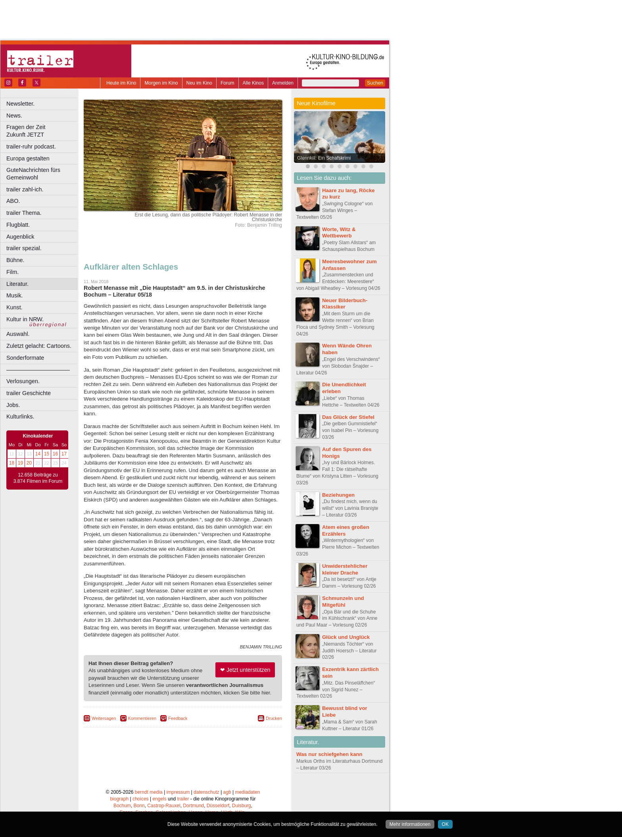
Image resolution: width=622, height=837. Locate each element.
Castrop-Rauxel (163, 805)
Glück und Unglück (346, 637)
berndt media (149, 792)
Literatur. (17, 284)
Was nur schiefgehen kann (329, 754)
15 (46, 454)
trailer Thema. (24, 213)
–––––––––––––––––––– (38, 369)
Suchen (375, 83)
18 (11, 463)
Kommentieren (142, 718)
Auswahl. (17, 334)
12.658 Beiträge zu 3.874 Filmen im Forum (37, 478)
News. (14, 115)
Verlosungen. (23, 381)
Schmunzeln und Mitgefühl (343, 601)
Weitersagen (104, 718)
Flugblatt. (18, 225)
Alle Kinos (253, 83)
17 (64, 454)
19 (20, 463)
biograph (119, 799)
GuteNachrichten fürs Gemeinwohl (33, 174)
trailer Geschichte (28, 393)
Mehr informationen (410, 824)
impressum (178, 792)
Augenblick (20, 236)
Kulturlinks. (20, 416)
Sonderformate (25, 358)
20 (29, 463)
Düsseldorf (218, 805)
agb (227, 792)
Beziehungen (338, 495)
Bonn (139, 805)
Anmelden (283, 83)
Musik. (14, 295)
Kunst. (14, 307)
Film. (12, 272)
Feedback (177, 718)
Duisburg (241, 805)
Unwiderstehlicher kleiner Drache (344, 569)
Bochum (122, 805)
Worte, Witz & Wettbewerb (339, 232)
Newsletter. (20, 103)
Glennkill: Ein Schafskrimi (324, 158)
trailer (183, 799)
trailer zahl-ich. (25, 189)
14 (37, 454)
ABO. (13, 201)
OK (445, 824)
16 (55, 454)
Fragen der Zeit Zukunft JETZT (43, 131)
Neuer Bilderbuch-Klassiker (344, 303)
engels (159, 799)
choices (140, 799)
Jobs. (13, 405)
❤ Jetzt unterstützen (245, 670)
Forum (227, 83)
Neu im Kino (199, 83)
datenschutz (206, 792)
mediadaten (247, 792)
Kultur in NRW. (25, 319)
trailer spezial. (24, 248)
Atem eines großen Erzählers (345, 530)
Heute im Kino (121, 83)
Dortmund (193, 805)
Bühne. (15, 260)
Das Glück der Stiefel (348, 417)
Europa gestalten (28, 158)
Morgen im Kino (161, 83)
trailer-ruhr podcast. (31, 146)
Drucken (274, 718)
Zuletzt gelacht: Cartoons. (38, 346)
